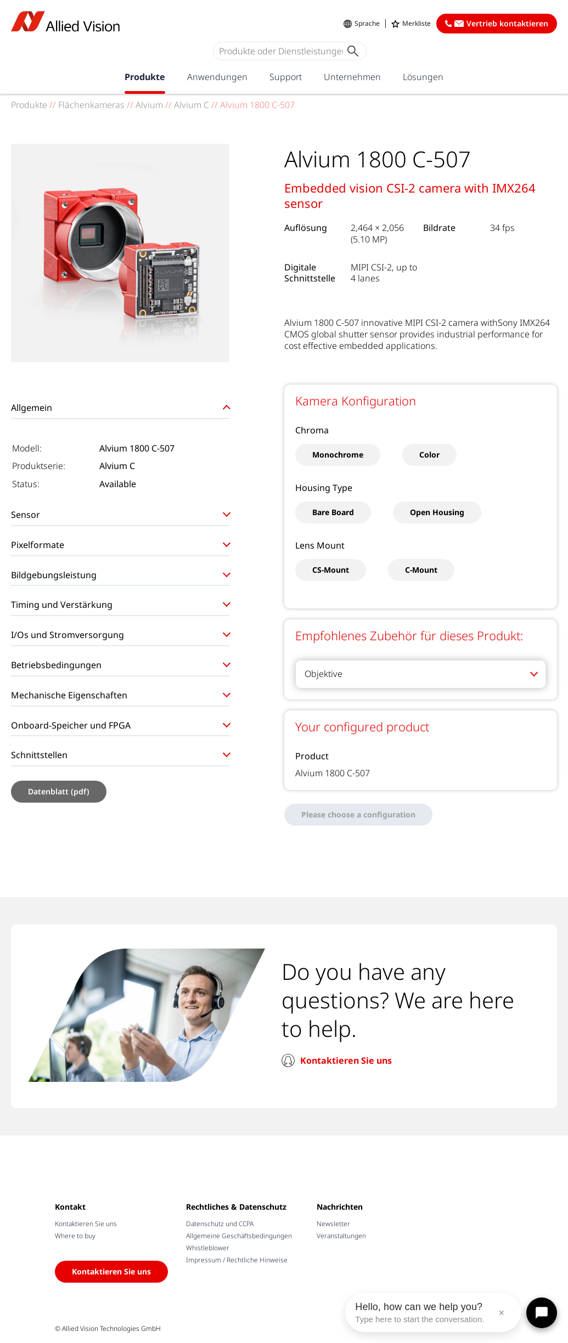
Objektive (323, 674)
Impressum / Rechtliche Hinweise (237, 1260)
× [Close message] (501, 1312)
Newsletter (333, 1223)
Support (285, 77)
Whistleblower (207, 1247)
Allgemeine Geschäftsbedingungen (239, 1235)
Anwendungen (217, 77)
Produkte (145, 77)
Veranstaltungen (341, 1235)
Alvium (149, 105)
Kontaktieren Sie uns (346, 1060)
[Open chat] (541, 1312)
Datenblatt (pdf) (58, 791)
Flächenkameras (91, 105)
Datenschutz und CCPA (220, 1223)
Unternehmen (352, 77)
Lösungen (423, 77)
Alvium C (191, 105)
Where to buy (75, 1235)
